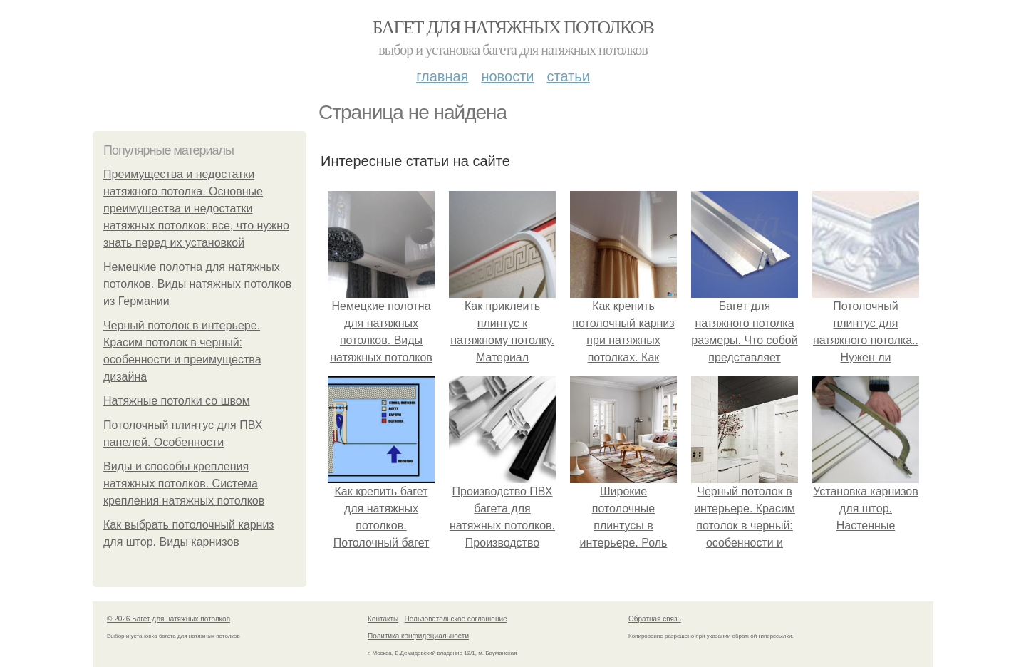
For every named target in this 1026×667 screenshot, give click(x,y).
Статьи (567, 76)
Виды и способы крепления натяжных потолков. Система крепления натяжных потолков (183, 483)
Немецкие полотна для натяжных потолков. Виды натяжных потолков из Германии (197, 284)
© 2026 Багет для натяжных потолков (168, 619)
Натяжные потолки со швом (176, 401)
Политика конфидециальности (418, 636)
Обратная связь (654, 619)
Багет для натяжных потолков (513, 27)
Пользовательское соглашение (456, 619)
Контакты (383, 619)
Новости (507, 76)
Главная (442, 76)
